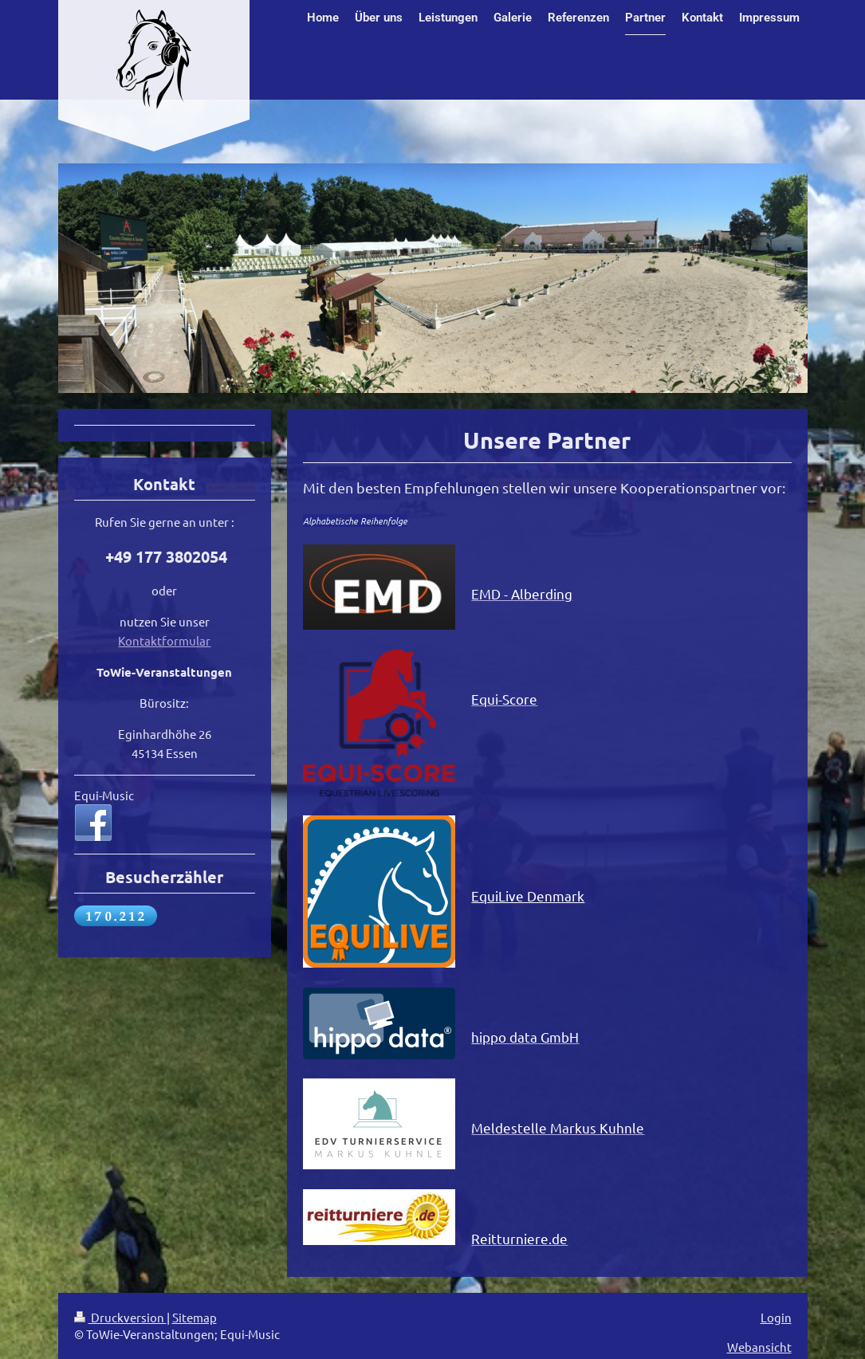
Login (776, 1317)
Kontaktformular (164, 640)
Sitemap (194, 1317)
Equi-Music (104, 795)
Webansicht (759, 1346)
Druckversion (120, 1317)
